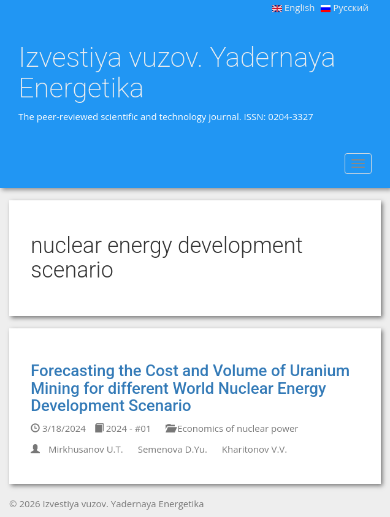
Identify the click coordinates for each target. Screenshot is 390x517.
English (293, 7)
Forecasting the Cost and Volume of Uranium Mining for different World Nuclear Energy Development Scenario (190, 388)
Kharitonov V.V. (254, 449)
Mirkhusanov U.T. (85, 449)
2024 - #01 (122, 428)
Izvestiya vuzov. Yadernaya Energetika (176, 72)
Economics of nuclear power (232, 428)
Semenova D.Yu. (172, 449)
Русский (345, 7)
